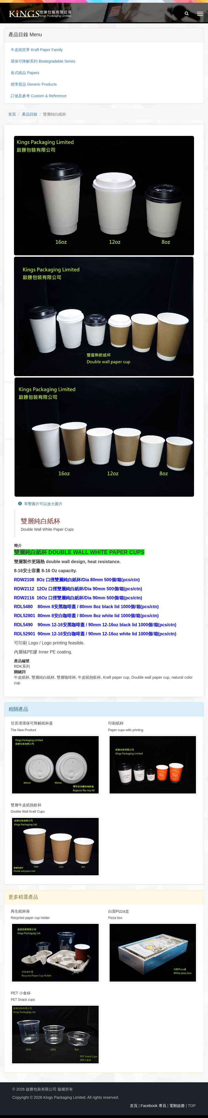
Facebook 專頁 (153, 1105)
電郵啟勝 (177, 1105)
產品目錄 (29, 114)
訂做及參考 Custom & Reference (39, 96)
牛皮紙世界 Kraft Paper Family (37, 49)
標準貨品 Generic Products (34, 84)
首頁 (12, 114)
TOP (192, 1105)
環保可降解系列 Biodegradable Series (43, 61)
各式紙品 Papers (25, 73)
